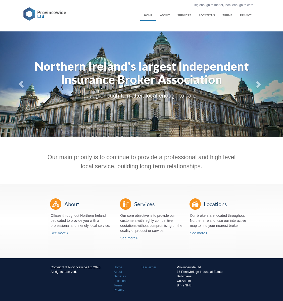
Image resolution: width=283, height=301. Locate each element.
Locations (207, 15)
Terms (227, 15)
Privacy (246, 15)
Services (184, 15)
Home (148, 15)
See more (59, 233)
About (165, 15)
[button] (21, 84)
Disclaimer (148, 267)
